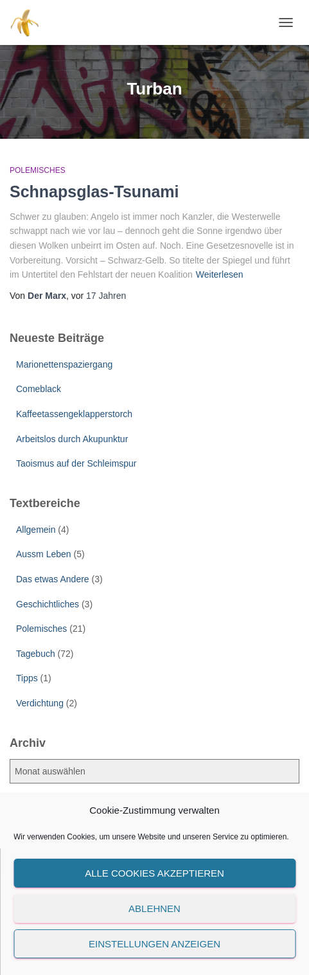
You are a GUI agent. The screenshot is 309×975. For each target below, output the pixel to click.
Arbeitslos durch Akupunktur (72, 439)
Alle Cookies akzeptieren (154, 873)
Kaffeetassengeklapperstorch (74, 414)
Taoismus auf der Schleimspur (76, 463)
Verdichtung (40, 703)
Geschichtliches (47, 604)
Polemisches (38, 170)
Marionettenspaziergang (64, 364)
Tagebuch (35, 654)
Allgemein (35, 529)
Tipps (27, 678)
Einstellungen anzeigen (154, 943)
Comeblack (38, 389)
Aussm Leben (43, 554)
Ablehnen (154, 908)
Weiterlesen (219, 274)
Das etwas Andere (52, 579)
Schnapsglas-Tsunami (94, 192)
